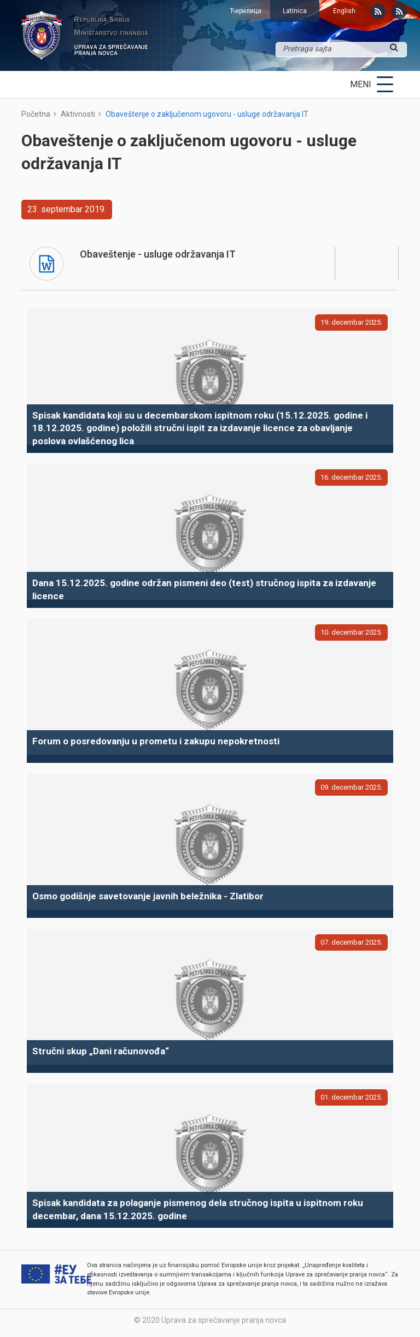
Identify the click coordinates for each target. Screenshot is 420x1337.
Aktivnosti (78, 114)
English (344, 11)
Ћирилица (245, 11)
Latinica (295, 11)
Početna (35, 114)
